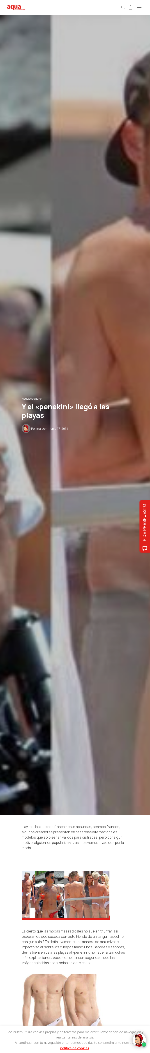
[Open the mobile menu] (139, 8)
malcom (42, 429)
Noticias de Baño (31, 398)
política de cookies (74, 1048)
